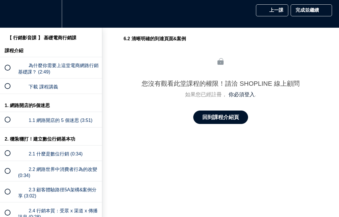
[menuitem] (51, 14)
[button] (11, 14)
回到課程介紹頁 (220, 117)
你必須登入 (242, 94)
